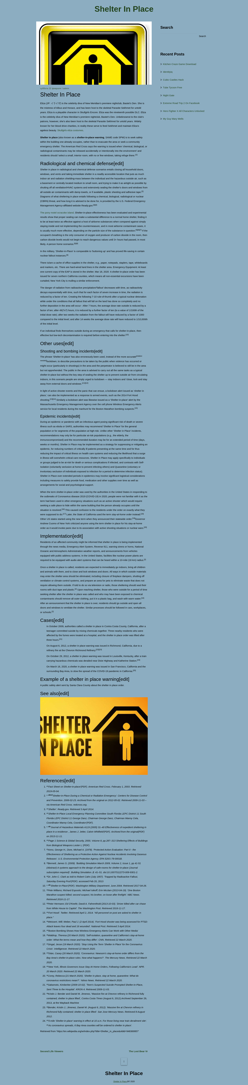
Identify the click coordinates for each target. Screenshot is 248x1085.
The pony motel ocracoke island (57, 212)
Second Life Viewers (51, 1051)
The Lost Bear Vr (138, 1051)
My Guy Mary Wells (173, 118)
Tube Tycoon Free (172, 87)
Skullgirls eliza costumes (70, 130)
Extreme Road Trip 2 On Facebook (181, 103)
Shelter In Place (124, 9)
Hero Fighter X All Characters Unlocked (183, 111)
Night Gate (168, 95)
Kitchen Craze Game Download (179, 64)
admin (66, 88)
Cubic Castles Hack (173, 79)
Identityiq (167, 71)
